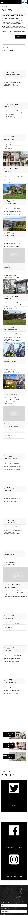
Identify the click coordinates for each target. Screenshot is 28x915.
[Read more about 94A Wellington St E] (14, 390)
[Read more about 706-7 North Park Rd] (14, 358)
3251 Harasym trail (10, 171)
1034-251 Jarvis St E (10, 587)
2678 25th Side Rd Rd (11, 426)
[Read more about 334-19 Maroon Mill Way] (14, 71)
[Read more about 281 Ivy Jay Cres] (14, 232)
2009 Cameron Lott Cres (11, 682)
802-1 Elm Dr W (9, 555)
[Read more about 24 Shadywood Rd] (14, 200)
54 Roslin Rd (8, 268)
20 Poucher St (8, 618)
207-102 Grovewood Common (13, 299)
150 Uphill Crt (8, 650)
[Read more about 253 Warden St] (14, 135)
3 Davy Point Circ (9, 523)
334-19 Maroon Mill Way (12, 75)
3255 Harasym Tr (9, 107)
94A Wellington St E (10, 394)
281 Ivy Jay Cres (9, 235)
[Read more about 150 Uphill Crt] (14, 647)
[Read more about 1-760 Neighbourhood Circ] (14, 455)
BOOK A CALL (20, 37)
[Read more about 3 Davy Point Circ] (14, 519)
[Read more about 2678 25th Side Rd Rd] (14, 422)
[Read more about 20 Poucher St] (14, 614)
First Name (5, 903)
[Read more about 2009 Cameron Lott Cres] (14, 679)
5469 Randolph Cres (10, 330)
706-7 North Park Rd (10, 362)
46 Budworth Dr (9, 490)
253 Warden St (9, 139)
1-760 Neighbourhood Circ (11, 458)
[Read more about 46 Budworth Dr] (14, 487)
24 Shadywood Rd (10, 203)
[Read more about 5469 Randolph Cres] (14, 326)
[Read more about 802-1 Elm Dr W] (14, 551)
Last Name (5, 908)
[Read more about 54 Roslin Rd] (14, 263)
